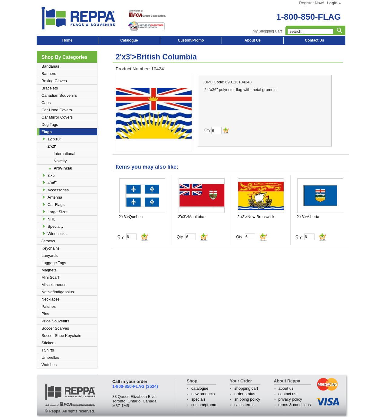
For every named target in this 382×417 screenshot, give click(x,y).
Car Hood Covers (56, 110)
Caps (46, 102)
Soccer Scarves (55, 328)
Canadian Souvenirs (59, 95)
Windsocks (57, 233)
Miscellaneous (53, 284)
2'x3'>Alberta (308, 216)
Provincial (63, 168)
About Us (253, 40)
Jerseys (48, 241)
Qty (120, 236)
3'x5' (51, 175)
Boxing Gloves (54, 81)
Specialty (56, 226)
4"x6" (52, 182)
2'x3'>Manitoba (191, 216)
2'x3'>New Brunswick (255, 216)
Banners (48, 73)
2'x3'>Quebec (131, 216)
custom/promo (203, 404)
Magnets (49, 270)
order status (244, 394)
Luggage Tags (53, 263)
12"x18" (54, 139)
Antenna (55, 197)
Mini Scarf (50, 277)
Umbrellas (50, 357)
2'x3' (52, 146)
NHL (51, 219)
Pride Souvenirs (55, 321)
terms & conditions (294, 404)
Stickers (48, 343)
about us (286, 388)
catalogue (199, 388)
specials (198, 399)
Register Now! (311, 3)
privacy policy (290, 399)
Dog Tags (49, 124)
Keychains (50, 248)
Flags (46, 131)
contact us (287, 394)
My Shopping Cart (267, 31)
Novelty (60, 161)
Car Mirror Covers (57, 117)
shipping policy (247, 399)
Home (67, 40)
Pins (45, 313)
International (64, 153)
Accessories (58, 190)
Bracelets (49, 88)
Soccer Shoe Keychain (61, 335)
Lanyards (49, 255)
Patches (48, 306)
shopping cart (246, 388)
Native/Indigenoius (57, 292)
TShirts (47, 350)
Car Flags (56, 204)
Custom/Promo (191, 40)
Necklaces (50, 299)
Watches (49, 364)
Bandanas (50, 66)
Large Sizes (58, 212)
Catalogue (129, 40)
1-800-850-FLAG (308, 17)
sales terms (244, 404)
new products (203, 394)
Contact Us (314, 40)
